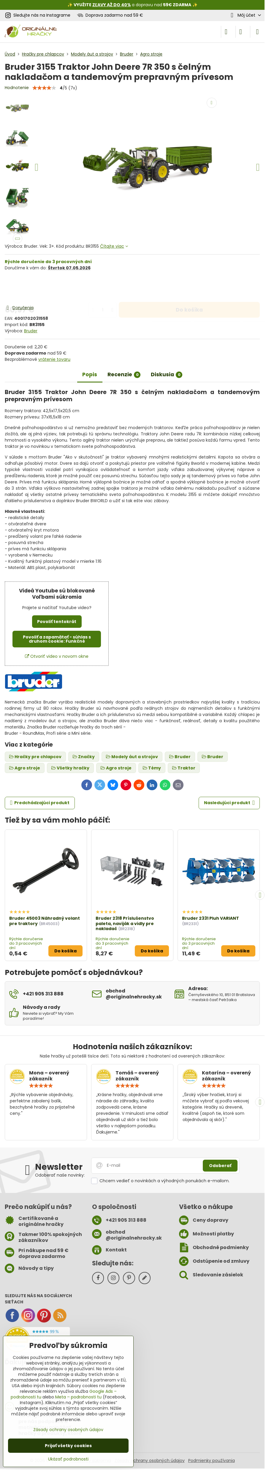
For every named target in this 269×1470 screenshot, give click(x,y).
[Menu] (257, 32)
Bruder (30, 331)
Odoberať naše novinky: (60, 1175)
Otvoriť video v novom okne (56, 656)
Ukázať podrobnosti (68, 1459)
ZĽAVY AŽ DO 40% (111, 5)
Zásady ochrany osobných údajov (150, 1460)
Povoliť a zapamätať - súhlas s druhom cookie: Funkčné (57, 639)
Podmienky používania (211, 1460)
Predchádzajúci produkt (40, 803)
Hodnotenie (17, 88)
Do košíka (189, 287)
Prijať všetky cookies (68, 1446)
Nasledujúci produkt (229, 803)
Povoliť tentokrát (56, 622)
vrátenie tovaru (54, 359)
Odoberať (220, 1166)
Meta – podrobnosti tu (78, 1397)
